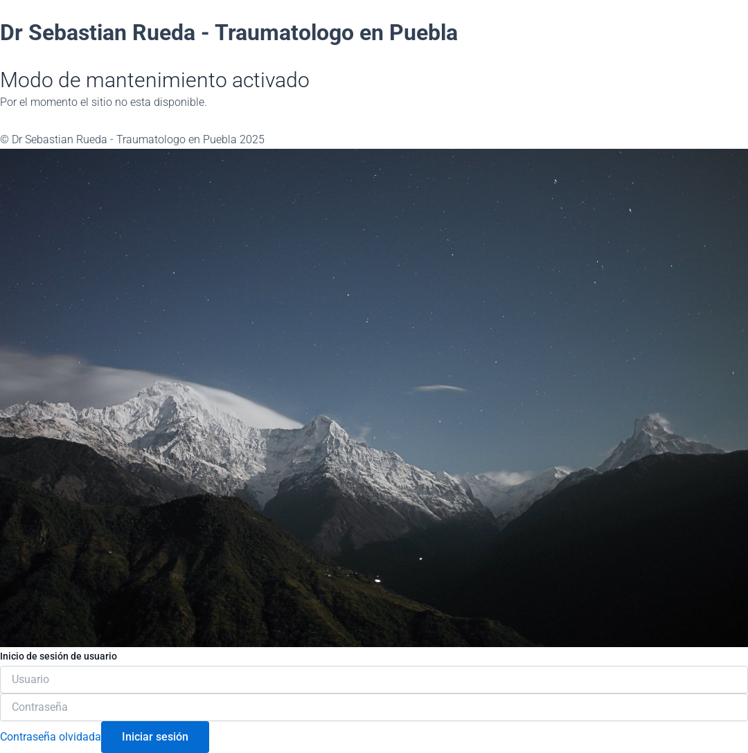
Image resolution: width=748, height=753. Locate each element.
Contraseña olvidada (50, 736)
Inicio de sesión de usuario (58, 656)
